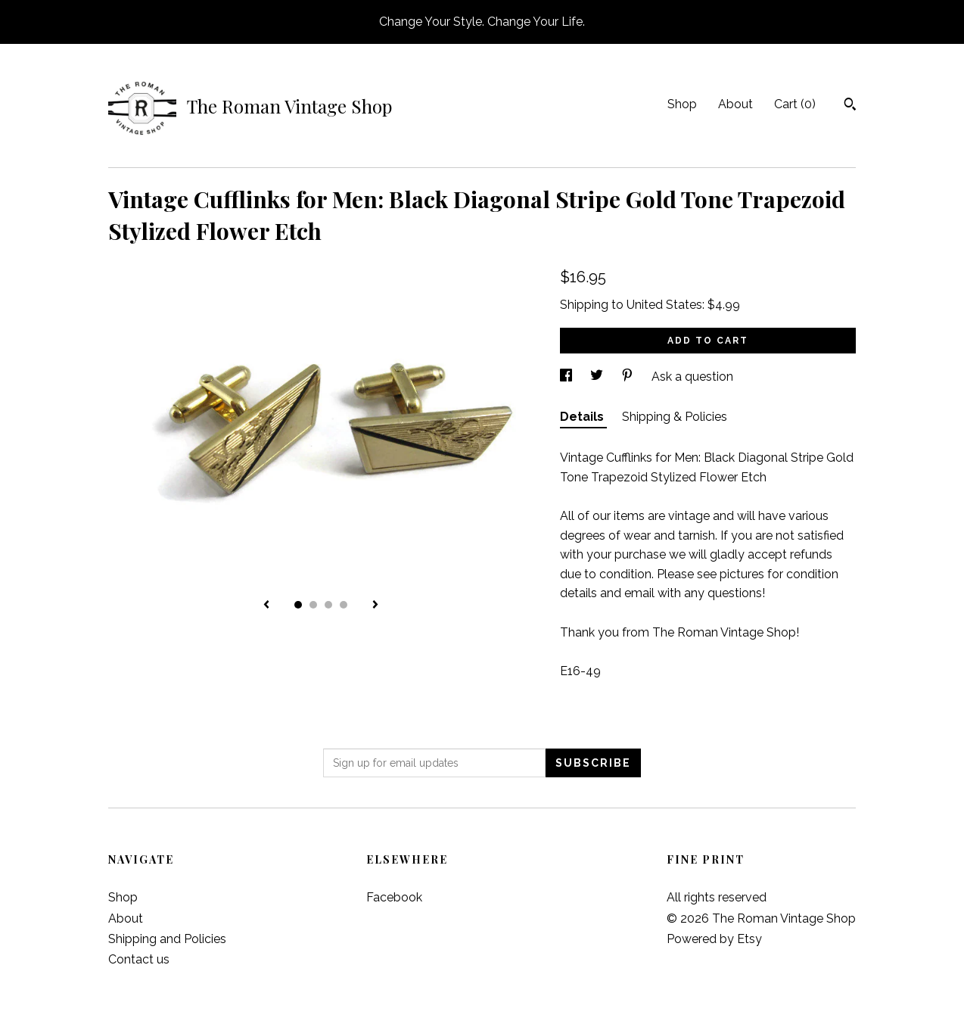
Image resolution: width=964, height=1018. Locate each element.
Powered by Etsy (714, 939)
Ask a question (692, 376)
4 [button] (343, 605)
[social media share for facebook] (567, 376)
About (735, 104)
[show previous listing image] (266, 605)
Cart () (795, 104)
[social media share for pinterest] (628, 376)
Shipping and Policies (167, 939)
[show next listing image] (375, 605)
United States (664, 304)
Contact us (138, 959)
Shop (682, 104)
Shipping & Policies (674, 416)
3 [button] (328, 605)
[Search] (850, 106)
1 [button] (298, 605)
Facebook (394, 897)
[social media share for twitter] (598, 376)
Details (583, 416)
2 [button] (313, 605)
